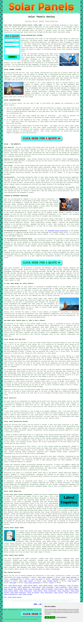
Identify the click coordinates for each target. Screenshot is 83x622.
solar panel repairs (26, 581)
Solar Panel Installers (18, 592)
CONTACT (69, 12)
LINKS (60, 12)
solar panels (74, 25)
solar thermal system (63, 79)
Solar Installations (10, 594)
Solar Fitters (73, 587)
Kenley (48, 273)
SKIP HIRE (13, 582)
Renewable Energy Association (58, 230)
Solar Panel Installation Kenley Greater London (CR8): (23, 25)
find (9, 558)
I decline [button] (52, 617)
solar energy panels (65, 514)
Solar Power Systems (25, 594)
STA (58, 254)
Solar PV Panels (72, 585)
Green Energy (36, 587)
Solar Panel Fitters (71, 592)
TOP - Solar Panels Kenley (13, 597)
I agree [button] (47, 617)
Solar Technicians (24, 587)
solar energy (63, 38)
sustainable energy (49, 49)
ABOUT (64, 12)
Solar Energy (8, 589)
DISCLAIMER (75, 12)
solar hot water (37, 579)
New (20, 609)
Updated (24, 609)
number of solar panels (27, 323)
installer (7, 418)
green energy (72, 581)
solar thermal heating (50, 581)
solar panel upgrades (69, 577)
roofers (51, 582)
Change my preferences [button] (61, 617)
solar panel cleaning (45, 577)
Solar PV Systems (10, 587)
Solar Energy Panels (15, 585)
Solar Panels (30, 609)
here (58, 569)
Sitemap (5, 609)
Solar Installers (60, 585)
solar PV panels (52, 499)
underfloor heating (58, 579)
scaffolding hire (16, 579)
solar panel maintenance (32, 582)
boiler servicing (22, 577)
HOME (56, 12)
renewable (27, 91)
